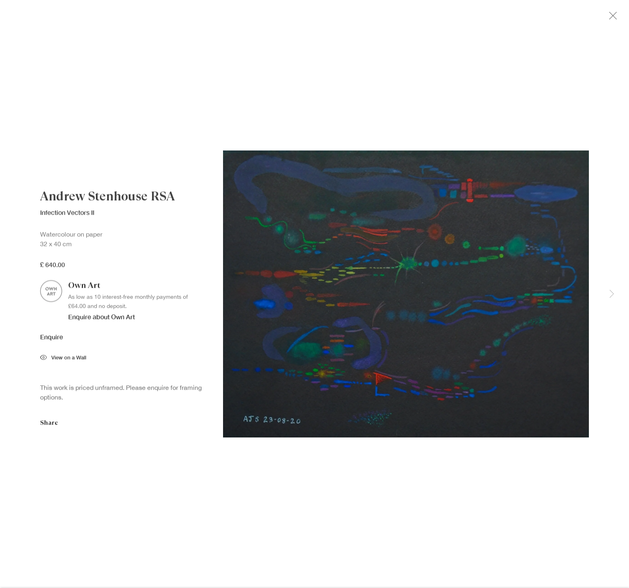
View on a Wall (63, 360)
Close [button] (614, 18)
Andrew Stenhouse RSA (107, 198)
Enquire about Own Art (101, 319)
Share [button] (49, 424)
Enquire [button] (51, 338)
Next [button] (612, 294)
